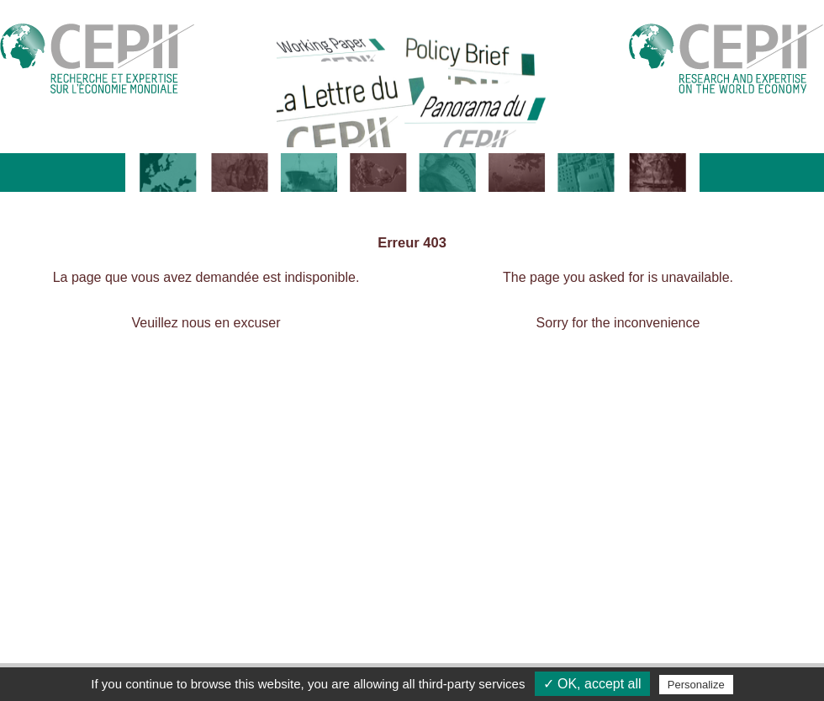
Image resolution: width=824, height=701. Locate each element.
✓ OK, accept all (592, 684)
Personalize (696, 684)
